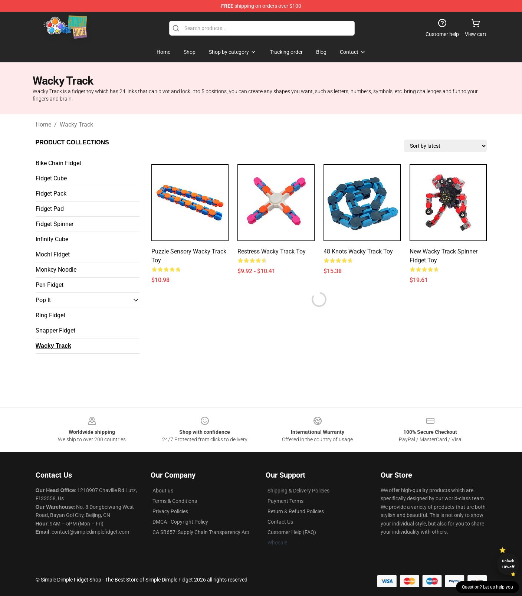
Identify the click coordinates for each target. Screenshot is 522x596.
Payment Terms (285, 501)
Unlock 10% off (508, 564)
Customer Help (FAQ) (291, 532)
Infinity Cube (52, 239)
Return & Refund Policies (295, 511)
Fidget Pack (51, 193)
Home (43, 124)
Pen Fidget (49, 284)
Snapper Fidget (55, 330)
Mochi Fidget (53, 254)
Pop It (43, 300)
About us (162, 491)
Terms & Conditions (174, 501)
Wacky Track (76, 124)
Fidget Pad (50, 208)
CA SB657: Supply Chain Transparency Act (200, 532)
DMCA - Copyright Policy (180, 522)
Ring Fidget (50, 315)
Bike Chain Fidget (58, 163)
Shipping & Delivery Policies (298, 491)
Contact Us (280, 522)
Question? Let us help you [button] (487, 587)
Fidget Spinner (54, 223)
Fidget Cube (51, 178)
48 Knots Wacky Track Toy (358, 251)
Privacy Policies (170, 511)
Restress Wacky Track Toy (271, 251)
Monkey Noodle (56, 269)
